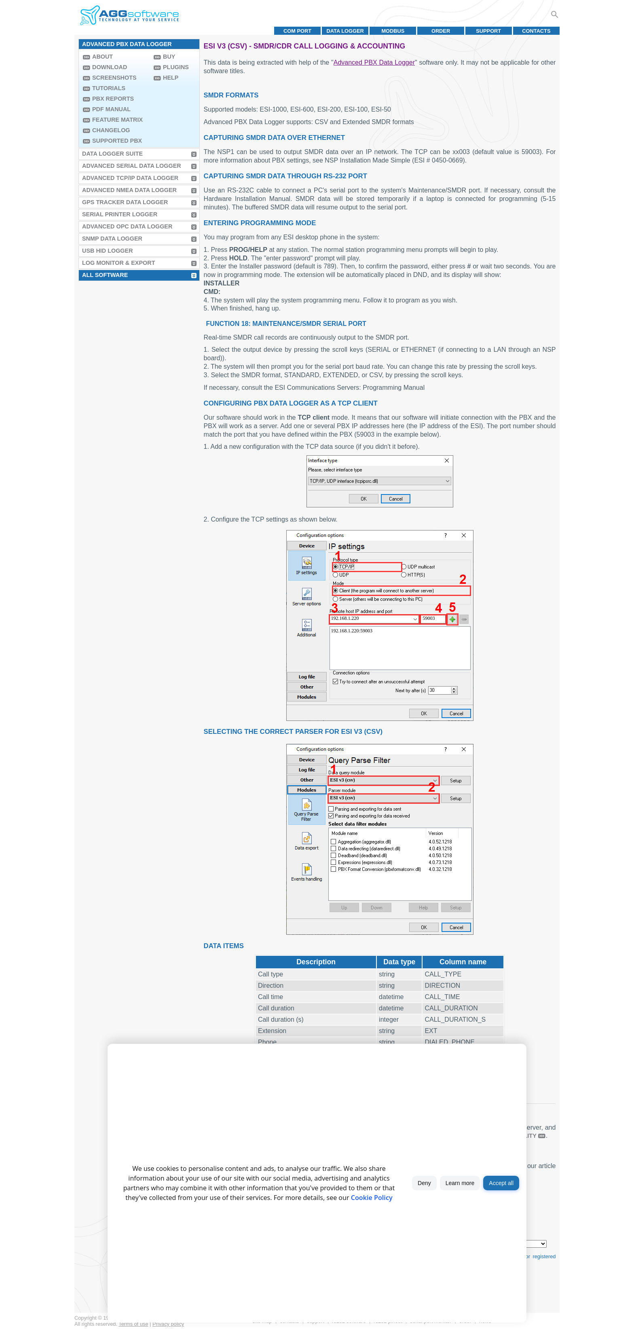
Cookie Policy (372, 1197)
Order (440, 31)
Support (488, 31)
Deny (424, 1183)
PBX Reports (113, 98)
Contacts (536, 31)
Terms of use (133, 1324)
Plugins (176, 67)
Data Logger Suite (112, 153)
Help (170, 77)
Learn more (460, 1183)
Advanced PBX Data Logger (374, 62)
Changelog (111, 130)
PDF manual (111, 109)
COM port (297, 31)
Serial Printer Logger (119, 214)
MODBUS (392, 31)
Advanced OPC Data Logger (127, 226)
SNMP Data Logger (112, 238)
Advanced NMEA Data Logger (129, 190)
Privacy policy (168, 1324)
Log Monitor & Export (118, 263)
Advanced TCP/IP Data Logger (130, 178)
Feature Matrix (117, 119)
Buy (169, 56)
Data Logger (345, 31)
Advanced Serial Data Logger (131, 166)
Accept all (501, 1183)
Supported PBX (117, 140)
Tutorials (108, 88)
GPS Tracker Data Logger (125, 202)
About (102, 56)
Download (109, 67)
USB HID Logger (107, 250)
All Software (105, 275)
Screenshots (114, 77)
